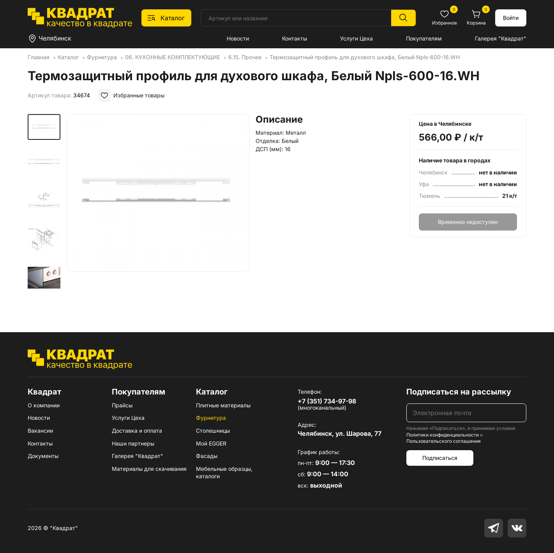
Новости (238, 38)
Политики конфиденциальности (442, 435)
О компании (44, 405)
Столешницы (213, 430)
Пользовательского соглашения (443, 441)
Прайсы (122, 405)
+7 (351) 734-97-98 (327, 401)
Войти (511, 17)
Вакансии (40, 430)
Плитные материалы (223, 405)
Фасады (206, 456)
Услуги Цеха (356, 38)
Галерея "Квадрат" (500, 38)
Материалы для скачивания (149, 468)
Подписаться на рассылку (458, 391)
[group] (158, 212)
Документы (43, 456)
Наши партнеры (133, 443)
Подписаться (439, 457)
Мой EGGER (211, 443)
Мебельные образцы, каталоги (224, 472)
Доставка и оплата (137, 430)
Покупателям (424, 38)
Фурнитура (211, 417)
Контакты (294, 38)
